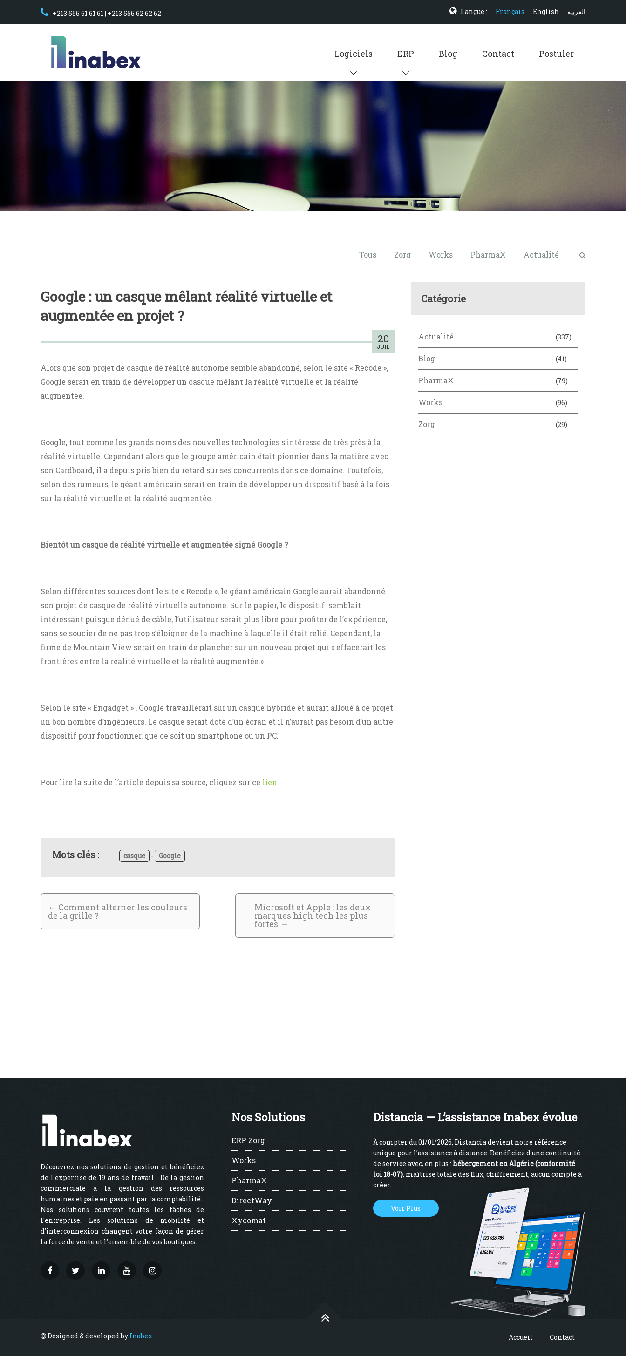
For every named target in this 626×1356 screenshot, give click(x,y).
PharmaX (488, 254)
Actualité (541, 254)
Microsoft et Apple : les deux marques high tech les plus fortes (312, 915)
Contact (498, 53)
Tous (367, 254)
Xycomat (248, 1221)
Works (441, 254)
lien (269, 782)
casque (134, 855)
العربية (576, 11)
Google (170, 855)
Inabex (140, 1335)
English (546, 11)
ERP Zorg (248, 1141)
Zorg (402, 254)
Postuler (556, 53)
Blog (448, 53)
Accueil (521, 1337)
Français (510, 11)
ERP (405, 53)
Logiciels (353, 53)
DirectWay (251, 1201)
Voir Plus (406, 1208)
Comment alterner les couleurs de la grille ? (117, 911)
